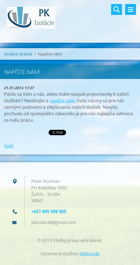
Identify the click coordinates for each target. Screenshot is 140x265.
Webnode (90, 254)
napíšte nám (62, 101)
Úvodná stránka (18, 54)
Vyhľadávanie (116, 9)
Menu (130, 9)
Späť (8, 146)
